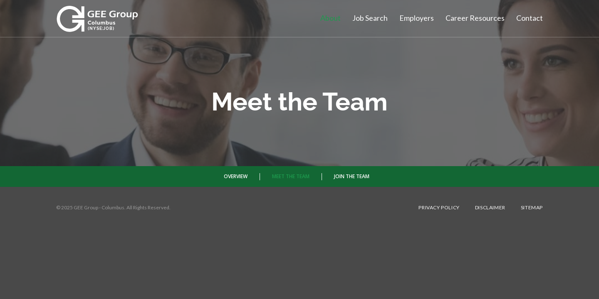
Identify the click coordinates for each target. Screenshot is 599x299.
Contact (529, 17)
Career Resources (475, 17)
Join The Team (351, 176)
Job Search (370, 17)
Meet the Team (290, 176)
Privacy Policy (438, 207)
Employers (416, 17)
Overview (236, 176)
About (330, 17)
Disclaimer (490, 207)
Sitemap (532, 207)
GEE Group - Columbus (99, 207)
